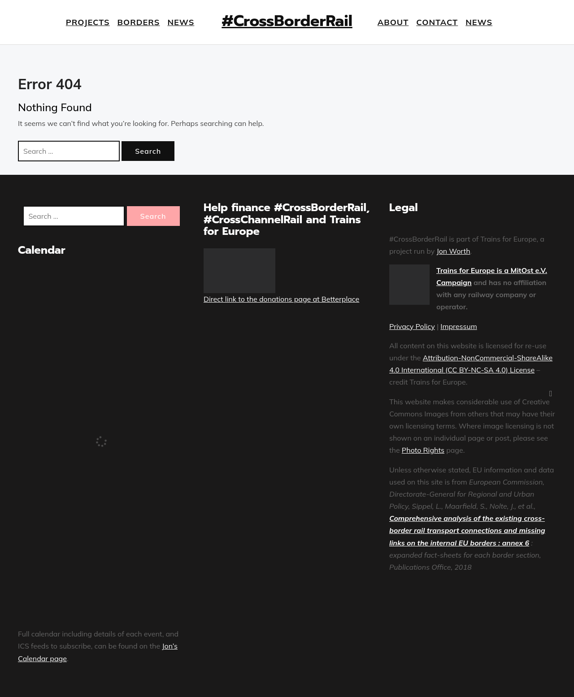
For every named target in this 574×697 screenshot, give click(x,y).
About (393, 22)
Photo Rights (423, 450)
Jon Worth (453, 251)
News (180, 22)
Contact (437, 22)
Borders (138, 22)
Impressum (458, 326)
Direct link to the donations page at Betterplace (281, 298)
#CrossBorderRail (287, 20)
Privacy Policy (412, 326)
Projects (88, 22)
